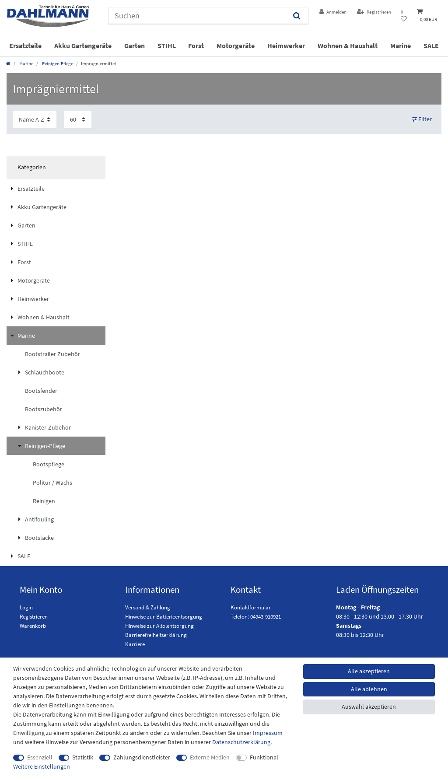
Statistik (82, 757)
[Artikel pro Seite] (77, 119)
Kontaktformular (251, 607)
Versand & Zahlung (147, 607)
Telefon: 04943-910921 (256, 616)
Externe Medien (210, 757)
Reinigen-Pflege (57, 63)
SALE (431, 45)
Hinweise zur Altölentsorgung (159, 626)
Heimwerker (286, 45)
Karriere (135, 644)
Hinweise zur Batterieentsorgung (163, 616)
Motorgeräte (236, 45)
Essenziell (39, 757)
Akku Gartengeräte (83, 45)
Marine (400, 45)
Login (26, 607)
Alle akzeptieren (369, 671)
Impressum (268, 733)
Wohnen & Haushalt (348, 45)
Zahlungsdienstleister (141, 757)
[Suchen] (297, 15)
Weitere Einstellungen (41, 766)
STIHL (167, 45)
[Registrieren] (374, 12)
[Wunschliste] (404, 15)
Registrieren (34, 616)
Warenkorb (33, 626)
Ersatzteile (25, 45)
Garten (134, 45)
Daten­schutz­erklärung (241, 742)
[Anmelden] (333, 12)
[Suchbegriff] (197, 15)
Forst (196, 45)
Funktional (264, 757)
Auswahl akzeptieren (369, 706)
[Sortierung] (34, 119)
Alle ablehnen (369, 689)
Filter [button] (422, 119)
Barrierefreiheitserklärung (156, 635)
